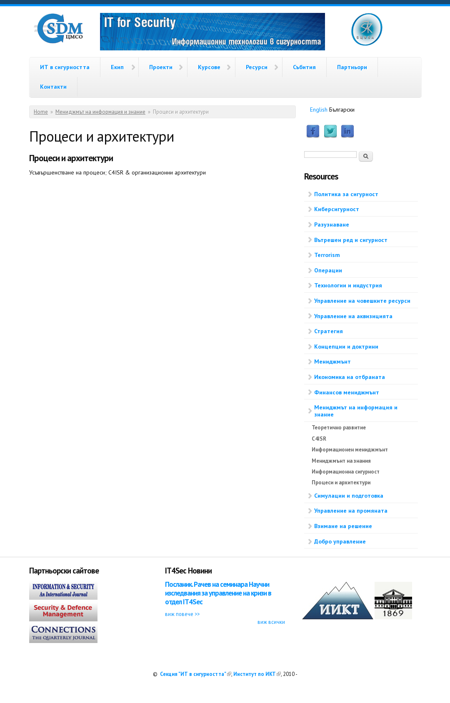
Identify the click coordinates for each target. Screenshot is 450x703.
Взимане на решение (343, 526)
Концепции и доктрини (346, 346)
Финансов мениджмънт (346, 392)
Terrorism (327, 255)
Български (342, 109)
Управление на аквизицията (353, 316)
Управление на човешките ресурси (362, 300)
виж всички (271, 621)
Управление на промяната (351, 510)
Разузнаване (331, 224)
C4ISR (319, 438)
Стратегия (328, 331)
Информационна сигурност (346, 471)
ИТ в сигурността (65, 67)
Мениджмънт (332, 361)
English (319, 109)
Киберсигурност (336, 209)
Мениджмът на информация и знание (100, 111)
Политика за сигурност (346, 194)
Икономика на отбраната (349, 377)
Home (41, 111)
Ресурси (257, 67)
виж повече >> (182, 614)
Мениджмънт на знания (341, 460)
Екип (117, 67)
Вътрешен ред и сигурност (351, 240)
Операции (328, 270)
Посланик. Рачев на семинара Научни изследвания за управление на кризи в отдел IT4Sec (218, 593)
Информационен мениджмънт (350, 449)
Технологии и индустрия (348, 285)
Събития (304, 67)
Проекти (160, 67)
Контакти (53, 86)
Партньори (352, 67)
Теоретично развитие (339, 427)
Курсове (209, 67)
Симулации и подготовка (348, 495)
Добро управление (340, 541)
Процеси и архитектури (341, 482)
